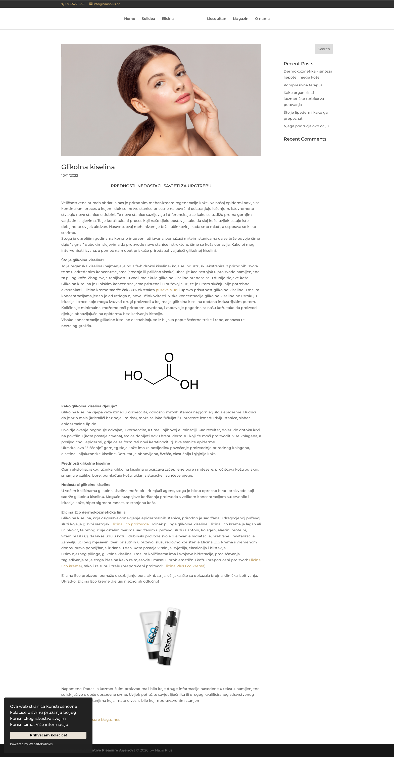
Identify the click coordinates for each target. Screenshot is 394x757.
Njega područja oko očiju (306, 126)
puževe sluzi (167, 290)
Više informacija (52, 724)
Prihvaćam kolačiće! (48, 735)
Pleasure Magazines (102, 719)
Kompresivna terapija (303, 85)
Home (131, 19)
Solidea (150, 19)
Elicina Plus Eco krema (184, 566)
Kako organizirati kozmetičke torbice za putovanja (304, 98)
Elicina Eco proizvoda (130, 524)
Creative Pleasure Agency (109, 750)
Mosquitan (215, 19)
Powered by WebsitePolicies (31, 744)
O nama (260, 19)
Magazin (239, 19)
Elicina (170, 19)
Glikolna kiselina (88, 167)
